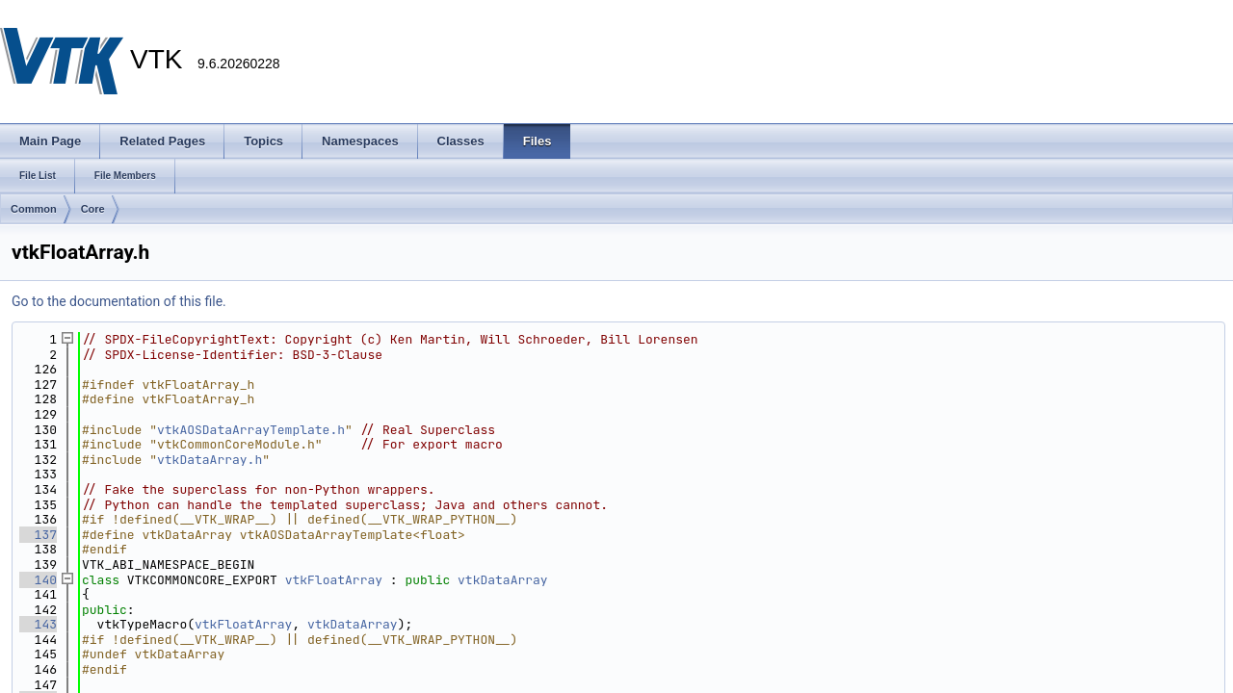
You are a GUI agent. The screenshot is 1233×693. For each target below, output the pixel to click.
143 (38, 624)
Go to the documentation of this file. (119, 301)
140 (38, 580)
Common (34, 209)
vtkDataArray (503, 580)
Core (93, 209)
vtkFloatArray (333, 580)
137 (38, 534)
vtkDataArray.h (209, 459)
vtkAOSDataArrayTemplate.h (251, 430)
